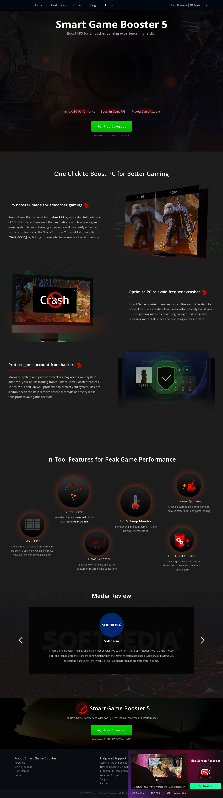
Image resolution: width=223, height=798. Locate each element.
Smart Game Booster (17, 5)
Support (104, 779)
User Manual (22, 771)
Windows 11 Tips (109, 775)
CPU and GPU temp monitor (116, 771)
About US (20, 762)
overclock (81, 517)
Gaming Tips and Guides (113, 762)
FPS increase (80, 521)
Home (38, 5)
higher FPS (56, 217)
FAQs (18, 775)
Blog (92, 5)
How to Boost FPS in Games (116, 766)
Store (77, 5)
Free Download (111, 126)
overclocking (17, 237)
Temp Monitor (140, 521)
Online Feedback (24, 766)
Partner (104, 783)
